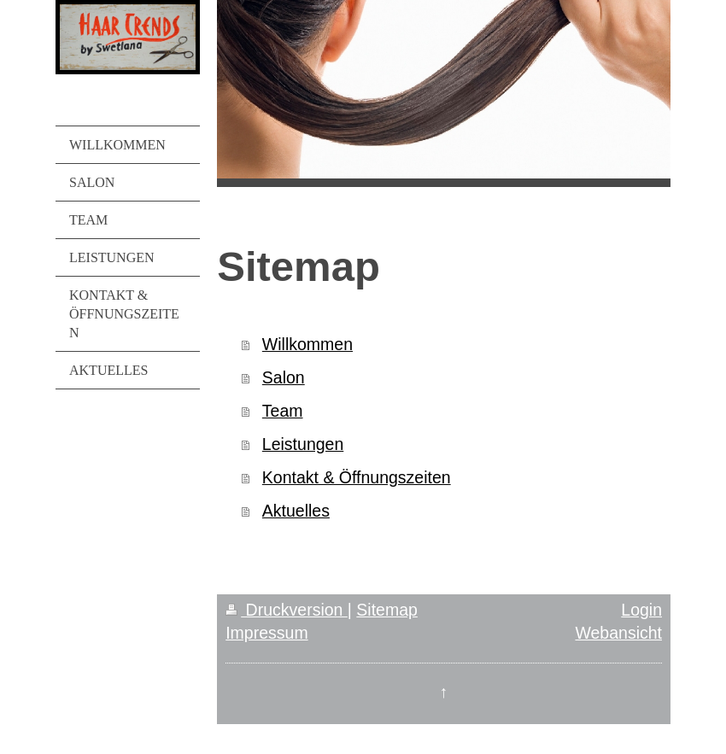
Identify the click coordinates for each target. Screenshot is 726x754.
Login (641, 609)
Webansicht (618, 632)
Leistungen (302, 444)
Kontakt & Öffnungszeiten (356, 477)
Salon (283, 377)
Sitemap (387, 609)
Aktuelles (296, 510)
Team (282, 410)
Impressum (266, 632)
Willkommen (307, 344)
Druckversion (286, 609)
